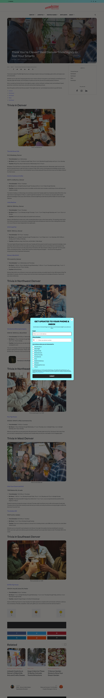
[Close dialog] (72, 319)
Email (34, 331)
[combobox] (35, 340)
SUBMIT (52, 376)
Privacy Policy (38, 372)
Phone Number (36, 337)
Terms (42, 372)
